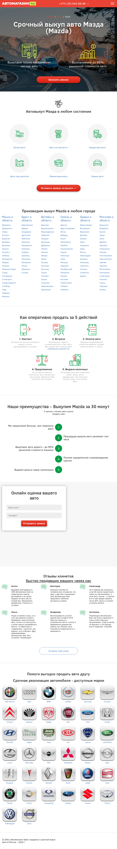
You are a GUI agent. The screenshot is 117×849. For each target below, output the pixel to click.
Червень (6, 293)
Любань (5, 255)
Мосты (83, 252)
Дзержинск (7, 228)
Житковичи (66, 242)
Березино (6, 225)
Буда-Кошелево (68, 228)
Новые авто (97, 176)
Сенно (44, 272)
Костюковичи (106, 255)
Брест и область (27, 218)
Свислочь (84, 265)
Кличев (103, 252)
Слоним (83, 269)
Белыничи (104, 225)
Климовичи (105, 248)
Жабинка (26, 238)
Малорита (26, 262)
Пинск (24, 265)
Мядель (5, 262)
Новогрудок (85, 255)
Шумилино (46, 289)
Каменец (26, 248)
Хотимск (103, 279)
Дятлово (83, 235)
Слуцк (4, 272)
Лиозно (44, 252)
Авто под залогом (19, 176)
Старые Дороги (9, 282)
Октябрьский (66, 269)
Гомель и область (66, 218)
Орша (43, 259)
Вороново (84, 231)
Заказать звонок (58, 79)
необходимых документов (58, 348)
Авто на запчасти (58, 147)
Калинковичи (67, 248)
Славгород (105, 276)
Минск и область (7, 218)
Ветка (63, 231)
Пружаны (26, 269)
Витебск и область (47, 218)
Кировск (103, 245)
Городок (45, 238)
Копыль (5, 235)
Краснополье (106, 259)
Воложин (6, 245)
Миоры (44, 255)
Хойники (64, 289)
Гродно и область (85, 218)
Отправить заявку (34, 523)
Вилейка (6, 242)
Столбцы (6, 286)
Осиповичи (105, 272)
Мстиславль (105, 269)
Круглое (103, 265)
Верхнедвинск (47, 231)
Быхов (102, 231)
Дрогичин (26, 235)
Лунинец (25, 255)
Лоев (63, 259)
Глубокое (45, 235)
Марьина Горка (9, 269)
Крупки (5, 248)
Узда (4, 289)
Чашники (45, 282)
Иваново (26, 242)
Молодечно (7, 259)
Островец (84, 262)
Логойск (6, 252)
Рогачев (64, 279)
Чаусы (102, 282)
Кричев (103, 262)
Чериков (103, 286)
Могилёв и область (106, 218)
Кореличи (84, 245)
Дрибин (103, 242)
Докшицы (45, 242)
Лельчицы (65, 255)
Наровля (64, 265)
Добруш (64, 235)
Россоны (45, 269)
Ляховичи (26, 259)
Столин (25, 272)
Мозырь (64, 262)
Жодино (5, 296)
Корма (63, 252)
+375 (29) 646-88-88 (72, 3)
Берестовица (86, 225)
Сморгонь (84, 272)
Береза (25, 228)
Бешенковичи (47, 228)
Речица (64, 276)
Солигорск (7, 279)
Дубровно (45, 245)
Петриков (65, 272)
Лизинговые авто (58, 176)
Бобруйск (104, 228)
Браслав (45, 225)
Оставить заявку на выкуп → (58, 188)
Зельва (83, 238)
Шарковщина (47, 286)
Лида (82, 248)
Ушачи (44, 279)
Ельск (63, 238)
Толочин (45, 276)
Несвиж (5, 265)
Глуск (102, 238)
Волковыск (85, 228)
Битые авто (19, 147)
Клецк (4, 231)
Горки (102, 235)
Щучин (83, 276)
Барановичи (27, 225)
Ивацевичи (27, 245)
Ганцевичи (26, 231)
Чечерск (64, 286)
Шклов (103, 289)
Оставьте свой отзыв (58, 650)
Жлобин (64, 245)
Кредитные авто (97, 147)
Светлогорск (66, 282)
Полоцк (44, 262)
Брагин (64, 225)
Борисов (6, 238)
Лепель (44, 248)
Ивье (82, 242)
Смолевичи (7, 276)
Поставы (45, 265)
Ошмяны (84, 259)
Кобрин (25, 252)
